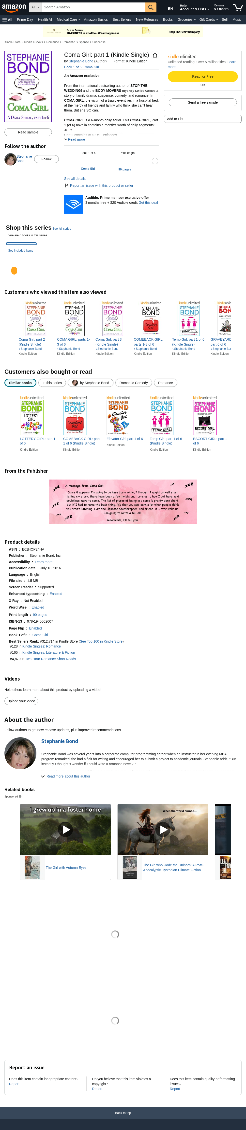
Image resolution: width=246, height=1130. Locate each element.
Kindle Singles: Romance (41, 646)
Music (237, 19)
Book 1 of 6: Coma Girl (81, 67)
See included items (20, 250)
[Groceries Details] (195, 19)
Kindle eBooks (33, 42)
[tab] (21, 243)
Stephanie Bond (81, 61)
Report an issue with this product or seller (98, 185)
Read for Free (202, 76)
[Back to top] (123, 1118)
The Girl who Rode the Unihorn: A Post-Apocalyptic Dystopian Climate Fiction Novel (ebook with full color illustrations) (173, 867)
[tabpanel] (123, 266)
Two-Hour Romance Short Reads (50, 659)
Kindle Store (12, 42)
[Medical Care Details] (79, 19)
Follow (46, 159)
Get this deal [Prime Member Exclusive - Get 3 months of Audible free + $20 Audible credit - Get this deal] (148, 202)
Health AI (45, 19)
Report (14, 1084)
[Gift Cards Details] (217, 19)
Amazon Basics (96, 19)
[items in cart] (238, 7)
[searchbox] (93, 7)
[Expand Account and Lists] (208, 9)
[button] (7, 19)
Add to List (175, 119)
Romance (52, 42)
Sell (225, 19)
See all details (75, 179)
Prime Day (25, 19)
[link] (36, 342)
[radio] (20, 383)
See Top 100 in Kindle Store (101, 641)
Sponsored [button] (13, 796)
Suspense (98, 42)
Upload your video (21, 701)
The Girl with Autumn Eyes (66, 868)
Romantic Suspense (75, 42)
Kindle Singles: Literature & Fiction (48, 652)
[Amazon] (14, 7)
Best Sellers (122, 19)
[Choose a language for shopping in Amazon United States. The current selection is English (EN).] (166, 7)
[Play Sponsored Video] (65, 829)
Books (168, 19)
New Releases (147, 19)
